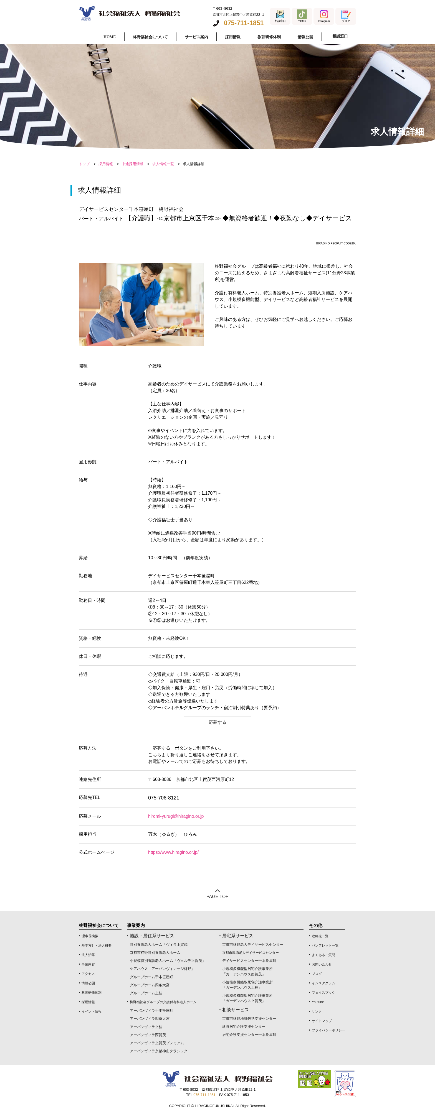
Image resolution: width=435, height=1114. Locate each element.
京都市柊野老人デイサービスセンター (253, 944)
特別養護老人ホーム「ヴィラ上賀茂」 (160, 944)
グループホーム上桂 (146, 993)
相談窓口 (339, 36)
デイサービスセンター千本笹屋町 (249, 961)
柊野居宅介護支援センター (243, 1026)
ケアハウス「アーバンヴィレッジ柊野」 (162, 969)
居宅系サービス (237, 935)
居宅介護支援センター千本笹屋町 (249, 1035)
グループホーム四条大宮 (150, 985)
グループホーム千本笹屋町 (151, 977)
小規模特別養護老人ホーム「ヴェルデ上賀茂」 (168, 961)
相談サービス (235, 1009)
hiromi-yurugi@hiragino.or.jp (176, 816)
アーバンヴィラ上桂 (146, 1027)
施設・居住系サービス (152, 935)
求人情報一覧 (163, 164)
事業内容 (88, 964)
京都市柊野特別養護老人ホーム (155, 953)
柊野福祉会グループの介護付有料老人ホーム (163, 1002)
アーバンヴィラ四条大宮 (150, 1018)
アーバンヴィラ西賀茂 (148, 1035)
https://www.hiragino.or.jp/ (173, 852)
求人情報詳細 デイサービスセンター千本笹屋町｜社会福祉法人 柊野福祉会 (129, 13)
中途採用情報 (132, 164)
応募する (217, 722)
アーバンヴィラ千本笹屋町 (151, 1010)
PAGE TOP (217, 896)
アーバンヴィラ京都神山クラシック (159, 1051)
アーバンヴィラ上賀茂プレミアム (157, 1043)
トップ (84, 164)
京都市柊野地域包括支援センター (249, 1018)
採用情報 (105, 164)
